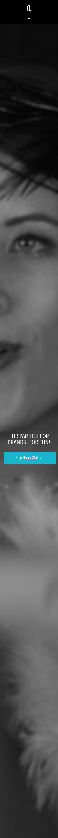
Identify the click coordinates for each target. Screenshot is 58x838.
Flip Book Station (30, 458)
